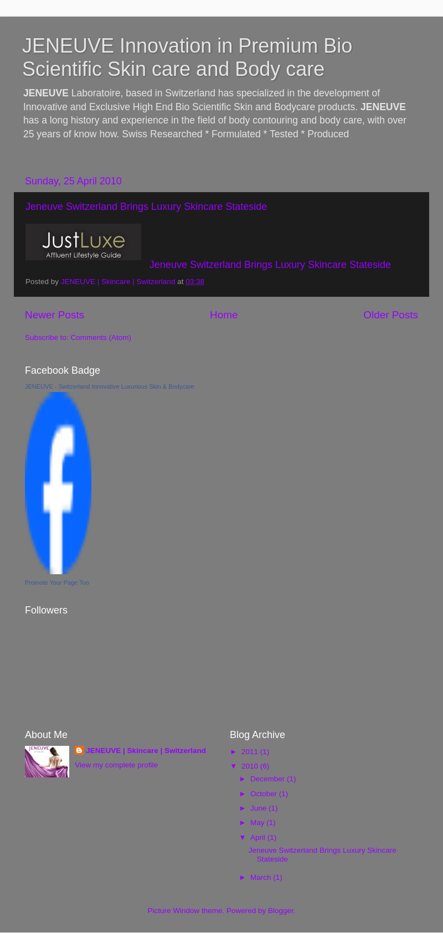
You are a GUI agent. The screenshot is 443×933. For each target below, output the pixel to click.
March (261, 877)
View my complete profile (116, 765)
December (268, 779)
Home (224, 315)
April (258, 837)
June (259, 808)
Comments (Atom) (101, 337)
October (264, 794)
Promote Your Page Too (57, 582)
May (258, 822)
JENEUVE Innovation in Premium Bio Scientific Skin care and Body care (187, 57)
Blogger (280, 910)
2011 (250, 752)
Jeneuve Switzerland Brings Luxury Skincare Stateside (146, 206)
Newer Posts (54, 315)
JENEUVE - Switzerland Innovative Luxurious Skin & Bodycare (109, 386)
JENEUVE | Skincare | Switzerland (146, 750)
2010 (250, 766)
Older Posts (390, 315)
